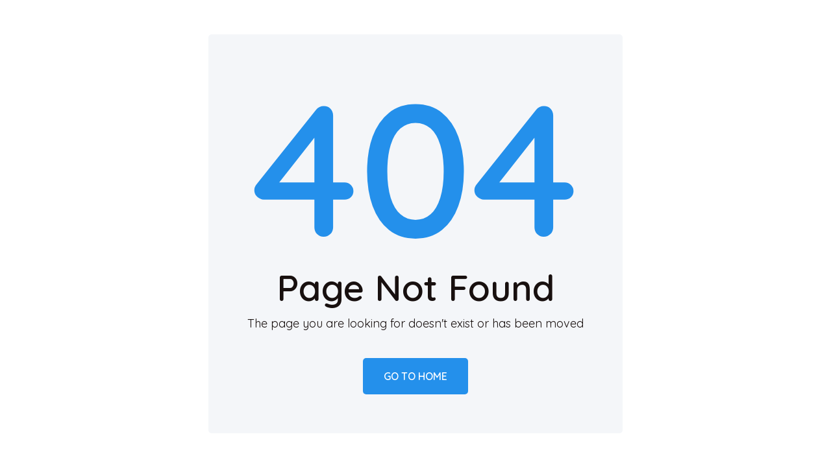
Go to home (415, 376)
